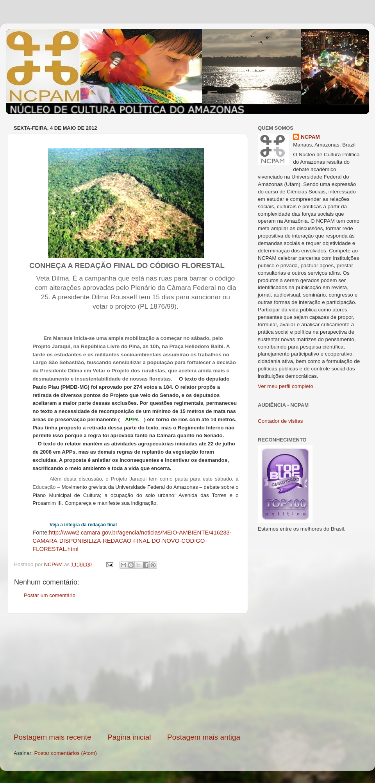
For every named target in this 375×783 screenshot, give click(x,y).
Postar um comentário (49, 595)
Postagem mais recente (52, 737)
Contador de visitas (280, 421)
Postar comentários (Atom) (65, 753)
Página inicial (129, 737)
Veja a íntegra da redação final (83, 524)
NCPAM (310, 137)
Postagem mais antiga (203, 737)
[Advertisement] (127, 673)
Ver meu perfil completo (285, 386)
